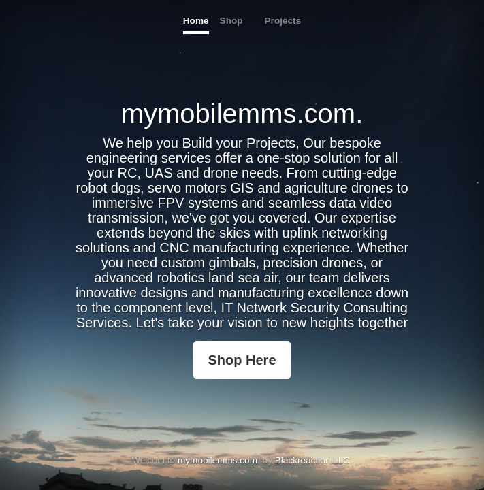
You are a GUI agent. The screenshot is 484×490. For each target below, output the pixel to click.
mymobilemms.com (217, 460)
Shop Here (242, 360)
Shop (231, 21)
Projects (283, 21)
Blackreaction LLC (312, 460)
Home (196, 21)
